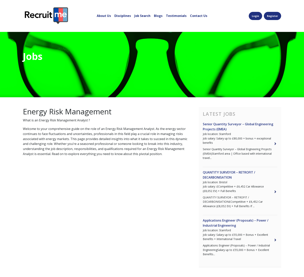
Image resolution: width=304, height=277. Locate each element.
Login (255, 10)
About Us (104, 10)
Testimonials (176, 10)
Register (272, 10)
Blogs (158, 10)
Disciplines (122, 10)
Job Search (142, 10)
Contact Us (198, 10)
